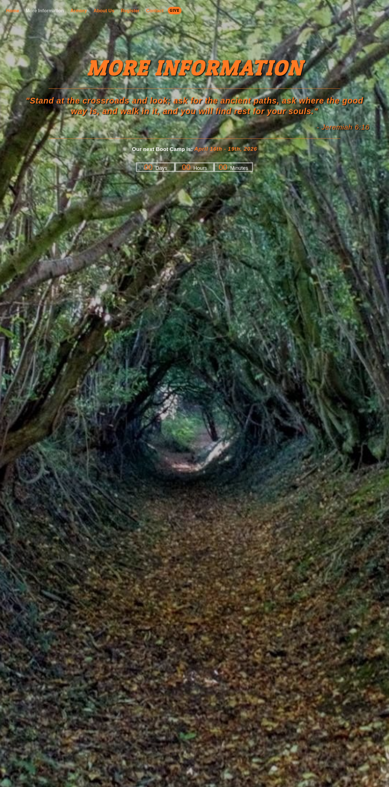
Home (12, 10)
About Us (103, 10)
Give (174, 10)
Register (130, 10)
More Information (45, 10)
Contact (154, 10)
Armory (78, 10)
